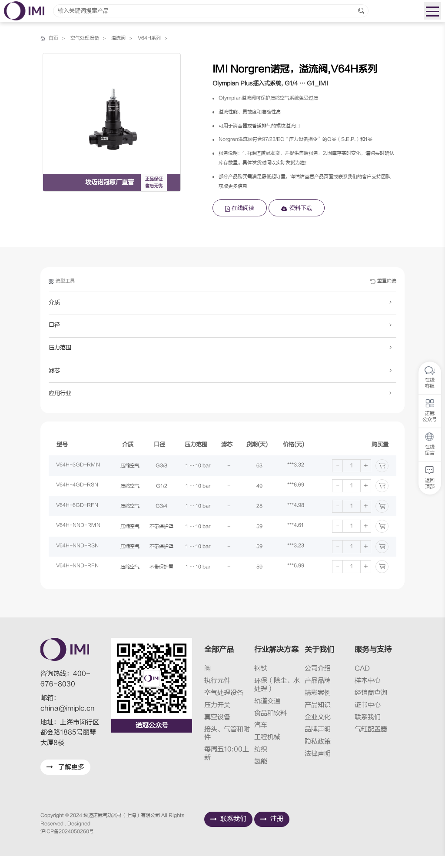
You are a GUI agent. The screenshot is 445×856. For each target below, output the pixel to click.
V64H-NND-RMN (78, 526)
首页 (53, 38)
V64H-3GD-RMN (78, 465)
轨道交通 (267, 701)
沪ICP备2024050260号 (67, 831)
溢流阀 (118, 38)
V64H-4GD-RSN (77, 486)
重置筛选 (383, 282)
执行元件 (217, 680)
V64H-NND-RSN (77, 546)
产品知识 (318, 705)
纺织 (260, 749)
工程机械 (267, 737)
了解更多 (65, 767)
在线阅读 (240, 208)
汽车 (260, 725)
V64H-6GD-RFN (77, 506)
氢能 (260, 761)
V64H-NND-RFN (77, 567)
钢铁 (260, 668)
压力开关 (217, 705)
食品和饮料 (270, 713)
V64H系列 (149, 38)
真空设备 (217, 717)
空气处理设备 (84, 38)
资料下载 (296, 208)
